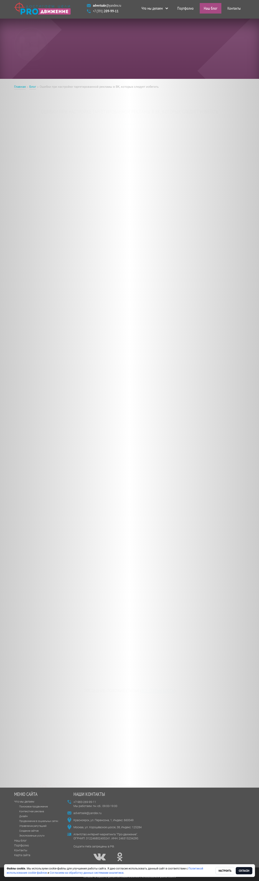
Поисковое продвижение (33, 806)
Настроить (225, 871)
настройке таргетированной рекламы (119, 146)
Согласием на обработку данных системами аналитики (86, 872)
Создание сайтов (29, 830)
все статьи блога (157, 687)
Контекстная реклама (31, 811)
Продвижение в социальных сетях (38, 821)
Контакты (234, 9)
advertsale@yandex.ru (87, 813)
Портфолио (185, 9)
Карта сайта (22, 855)
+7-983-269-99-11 (84, 802)
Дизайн (23, 816)
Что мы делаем (152, 9)
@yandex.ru (107, 6)
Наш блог (210, 9)
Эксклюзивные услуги (32, 835)
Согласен (244, 871)
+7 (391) (106, 12)
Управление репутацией (33, 826)
